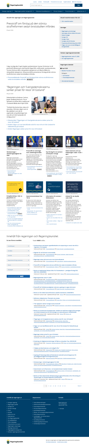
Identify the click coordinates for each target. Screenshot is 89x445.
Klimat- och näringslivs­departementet (44, 412)
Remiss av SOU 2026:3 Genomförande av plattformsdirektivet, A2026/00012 (54, 292)
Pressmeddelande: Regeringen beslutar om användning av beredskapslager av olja (15, 209)
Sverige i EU (65, 37)
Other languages (77, 2)
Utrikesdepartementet (73, 283)
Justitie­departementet (39, 410)
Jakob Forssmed (69, 254)
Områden (19, 250)
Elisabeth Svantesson (59, 305)
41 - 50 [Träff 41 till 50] (63, 386)
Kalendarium (11, 416)
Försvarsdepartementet (49, 281)
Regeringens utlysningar (14, 426)
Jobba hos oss (11, 414)
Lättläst (40, 2)
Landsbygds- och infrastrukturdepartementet (67, 282)
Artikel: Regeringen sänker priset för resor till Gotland (25, 129)
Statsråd (19, 255)
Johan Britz (59, 300)
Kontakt (10, 412)
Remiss (62, 274)
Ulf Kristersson (68, 370)
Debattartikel (49, 305)
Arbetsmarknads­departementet (42, 404)
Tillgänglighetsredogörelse (15, 430)
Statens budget (66, 35)
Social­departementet (39, 420)
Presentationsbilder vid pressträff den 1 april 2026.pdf (74, 172)
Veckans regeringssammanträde (16, 432)
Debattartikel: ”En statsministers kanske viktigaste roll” (34, 211)
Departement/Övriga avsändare (19, 260)
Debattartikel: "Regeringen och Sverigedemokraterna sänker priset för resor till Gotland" (30, 121)
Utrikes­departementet (40, 423)
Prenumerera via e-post (56, 2)
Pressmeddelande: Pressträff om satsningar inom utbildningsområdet (34, 168)
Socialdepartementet (49, 255)
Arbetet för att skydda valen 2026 (74, 222)
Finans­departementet (39, 406)
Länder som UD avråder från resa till (54, 218)
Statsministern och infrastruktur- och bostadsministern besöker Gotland (53, 369)
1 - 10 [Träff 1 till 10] (45, 386)
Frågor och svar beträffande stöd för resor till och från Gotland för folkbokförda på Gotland (56, 326)
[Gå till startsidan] (15, 4)
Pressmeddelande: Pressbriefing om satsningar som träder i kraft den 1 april (74, 168)
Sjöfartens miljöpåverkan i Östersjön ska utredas (47, 298)
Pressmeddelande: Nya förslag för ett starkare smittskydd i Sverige (55, 174)
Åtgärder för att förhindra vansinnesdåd (44, 252)
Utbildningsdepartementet (70, 261)
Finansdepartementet (39, 281)
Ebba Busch (64, 364)
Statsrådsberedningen (49, 283)
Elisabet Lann (58, 350)
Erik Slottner (66, 75)
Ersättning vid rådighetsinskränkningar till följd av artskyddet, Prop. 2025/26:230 (55, 341)
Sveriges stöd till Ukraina (68, 41)
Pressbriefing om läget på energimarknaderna (15, 212)
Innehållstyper (19, 246)
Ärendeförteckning (50, 279)
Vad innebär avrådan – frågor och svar (54, 221)
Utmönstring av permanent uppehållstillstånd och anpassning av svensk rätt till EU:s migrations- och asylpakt (56, 246)
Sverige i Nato (65, 39)
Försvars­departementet (40, 408)
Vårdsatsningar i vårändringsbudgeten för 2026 (46, 362)
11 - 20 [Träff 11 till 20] (49, 386)
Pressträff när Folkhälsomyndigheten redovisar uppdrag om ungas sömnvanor (55, 287)
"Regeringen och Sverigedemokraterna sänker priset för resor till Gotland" (53, 319)
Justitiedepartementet (69, 249)
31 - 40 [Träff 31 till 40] (59, 386)
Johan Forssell (60, 249)
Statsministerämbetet (32, 214)
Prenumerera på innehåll (15, 276)
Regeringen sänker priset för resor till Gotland (46, 334)
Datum (19, 265)
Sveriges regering (12, 402)
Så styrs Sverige (12, 408)
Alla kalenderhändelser (68, 81)
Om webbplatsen (12, 420)
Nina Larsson (75, 350)
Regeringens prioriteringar (69, 31)
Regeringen (36, 344)
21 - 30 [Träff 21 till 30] (54, 386)
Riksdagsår (19, 269)
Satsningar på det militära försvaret (71, 33)
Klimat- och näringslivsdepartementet (71, 300)
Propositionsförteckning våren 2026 (71, 43)
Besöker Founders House (68, 70)
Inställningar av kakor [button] (62, 442)
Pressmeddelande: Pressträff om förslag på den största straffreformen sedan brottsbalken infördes (30, 78)
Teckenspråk (46, 2)
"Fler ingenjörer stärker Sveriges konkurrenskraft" (47, 303)
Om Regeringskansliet (13, 418)
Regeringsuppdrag (50, 358)
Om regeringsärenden (67, 58)
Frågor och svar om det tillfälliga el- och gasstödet (71, 45)
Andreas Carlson (58, 321)
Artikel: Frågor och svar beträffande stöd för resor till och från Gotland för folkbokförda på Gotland (31, 125)
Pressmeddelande (50, 249)
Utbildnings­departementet (41, 421)
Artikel (47, 329)
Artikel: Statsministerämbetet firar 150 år (35, 208)
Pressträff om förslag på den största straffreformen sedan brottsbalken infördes (55, 265)
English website (67, 2)
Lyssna (35, 2)
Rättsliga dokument (56, 343)
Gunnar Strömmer (61, 254)
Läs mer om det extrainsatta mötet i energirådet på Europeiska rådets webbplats (15, 225)
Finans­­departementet (68, 77)
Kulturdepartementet (51, 282)
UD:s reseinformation (67, 21)
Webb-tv (57, 267)
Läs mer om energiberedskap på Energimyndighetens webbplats (15, 219)
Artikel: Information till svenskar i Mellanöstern (54, 215)
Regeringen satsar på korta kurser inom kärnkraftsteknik (49, 259)
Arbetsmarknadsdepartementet (64, 279)
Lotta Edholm (60, 261)
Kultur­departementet (39, 414)
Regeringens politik (13, 404)
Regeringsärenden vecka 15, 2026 (70, 56)
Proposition (48, 343)
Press (9, 410)
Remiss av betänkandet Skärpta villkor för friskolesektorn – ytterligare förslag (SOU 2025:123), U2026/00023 (56, 271)
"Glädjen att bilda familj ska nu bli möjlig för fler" (46, 348)
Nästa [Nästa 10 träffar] (79, 386)
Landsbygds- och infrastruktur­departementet (42, 417)
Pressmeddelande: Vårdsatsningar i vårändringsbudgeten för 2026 (15, 173)
